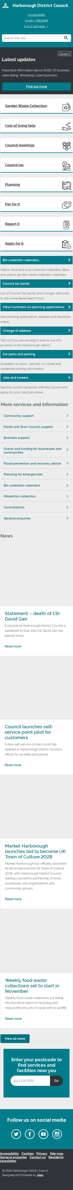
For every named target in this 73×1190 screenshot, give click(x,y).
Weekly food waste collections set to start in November (32, 986)
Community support (37, 416)
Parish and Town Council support (37, 427)
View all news (15, 1038)
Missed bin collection (37, 496)
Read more (13, 646)
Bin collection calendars (37, 485)
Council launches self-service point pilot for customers (29, 732)
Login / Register (36, 20)
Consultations (37, 507)
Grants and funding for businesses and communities (37, 450)
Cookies (28, 1153)
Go (56, 1081)
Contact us (38, 1157)
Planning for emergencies (37, 474)
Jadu (40, 1175)
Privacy (41, 1153)
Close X (64, 53)
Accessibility (36, 15)
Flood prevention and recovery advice (37, 463)
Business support (37, 438)
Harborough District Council (40, 5)
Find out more (36, 86)
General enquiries (37, 518)
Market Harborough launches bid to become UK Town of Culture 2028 (35, 851)
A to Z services (36, 26)
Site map (56, 1153)
